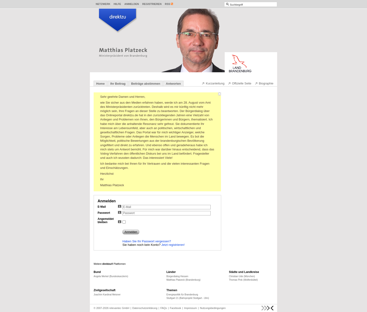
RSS (167, 4)
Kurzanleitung (213, 83)
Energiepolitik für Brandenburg (182, 294)
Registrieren (152, 4)
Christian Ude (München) (242, 276)
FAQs (163, 308)
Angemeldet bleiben (109, 220)
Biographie (264, 83)
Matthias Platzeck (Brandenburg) (183, 280)
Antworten (173, 83)
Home (100, 83)
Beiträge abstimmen (145, 83)
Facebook (175, 308)
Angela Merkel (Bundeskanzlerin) (111, 276)
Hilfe (117, 4)
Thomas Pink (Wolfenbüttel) (243, 280)
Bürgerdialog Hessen (177, 276)
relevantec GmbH (119, 308)
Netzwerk (103, 4)
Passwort (109, 212)
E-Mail (109, 206)
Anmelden (131, 4)
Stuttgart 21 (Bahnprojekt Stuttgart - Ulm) (187, 298)
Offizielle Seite (239, 83)
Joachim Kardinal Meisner (107, 294)
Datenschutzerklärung (144, 308)
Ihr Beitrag (117, 83)
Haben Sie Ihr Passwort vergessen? (146, 241)
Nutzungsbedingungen (213, 308)
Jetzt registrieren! (173, 245)
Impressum (190, 308)
